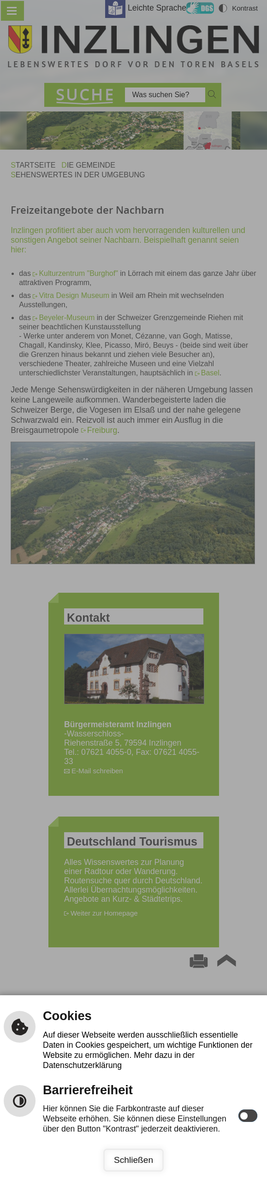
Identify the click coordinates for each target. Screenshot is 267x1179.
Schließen (133, 1160)
